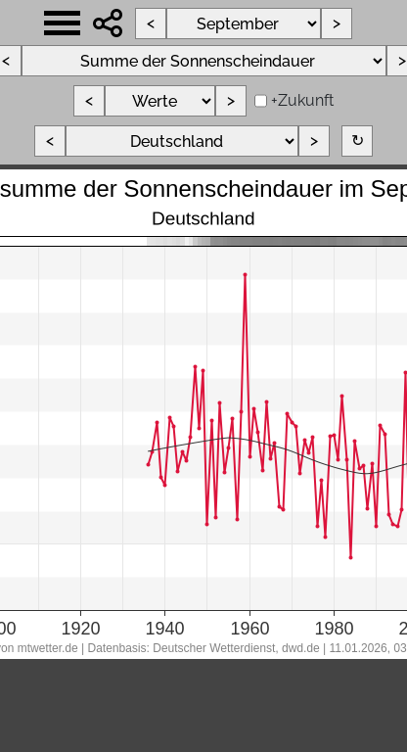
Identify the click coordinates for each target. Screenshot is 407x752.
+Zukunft (302, 100)
